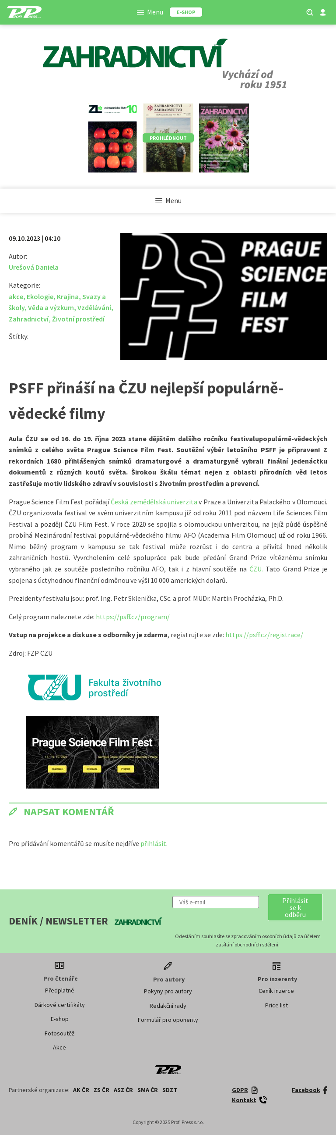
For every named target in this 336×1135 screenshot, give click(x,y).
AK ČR (81, 1090)
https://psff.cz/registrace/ (264, 634)
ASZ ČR (123, 1090)
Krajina (68, 296)
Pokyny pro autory (168, 991)
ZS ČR (101, 1090)
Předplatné (59, 990)
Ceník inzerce (276, 991)
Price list (276, 1005)
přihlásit (153, 843)
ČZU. (256, 568)
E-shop (60, 1019)
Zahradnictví (29, 318)
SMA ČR (147, 1090)
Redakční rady (168, 1006)
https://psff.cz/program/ (133, 616)
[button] (295, 907)
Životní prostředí (78, 318)
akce (16, 296)
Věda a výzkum (51, 307)
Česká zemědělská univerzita (154, 501)
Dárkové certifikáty (60, 1005)
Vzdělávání (94, 307)
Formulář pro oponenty (168, 1020)
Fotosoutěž (59, 1033)
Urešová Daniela (34, 267)
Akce (59, 1047)
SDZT (169, 1090)
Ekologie (40, 296)
